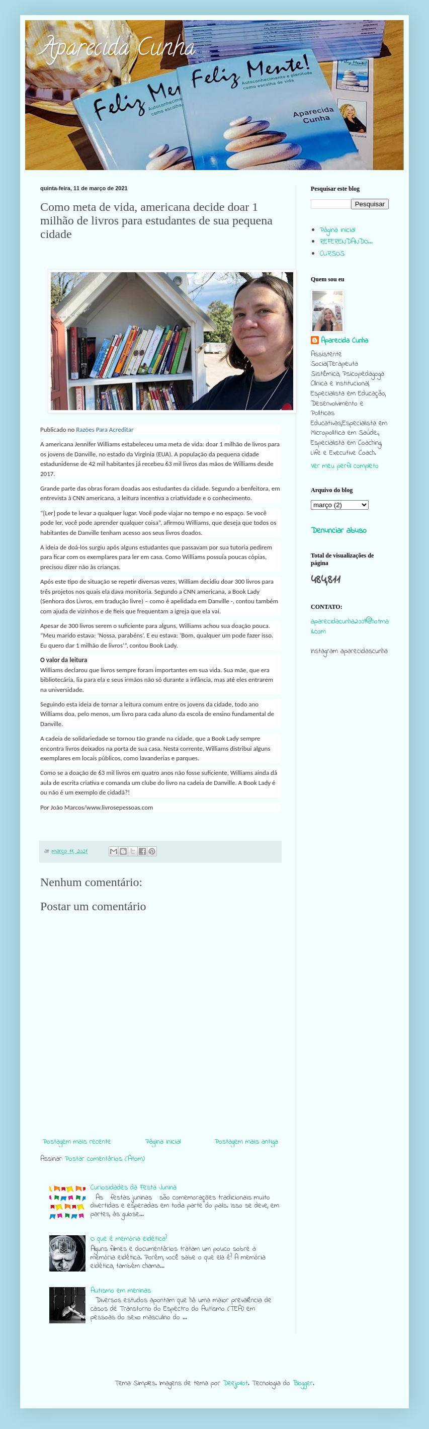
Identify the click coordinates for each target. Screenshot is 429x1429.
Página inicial (163, 1142)
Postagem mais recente (77, 1142)
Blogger (303, 1383)
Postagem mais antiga (246, 1142)
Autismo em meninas (121, 1291)
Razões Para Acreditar (104, 429)
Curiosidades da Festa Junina (134, 1187)
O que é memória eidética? (129, 1239)
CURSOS (332, 254)
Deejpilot (235, 1383)
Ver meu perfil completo (345, 466)
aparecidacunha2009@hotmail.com (350, 626)
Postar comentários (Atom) (105, 1159)
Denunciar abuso (339, 531)
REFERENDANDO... (346, 241)
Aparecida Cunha (117, 49)
